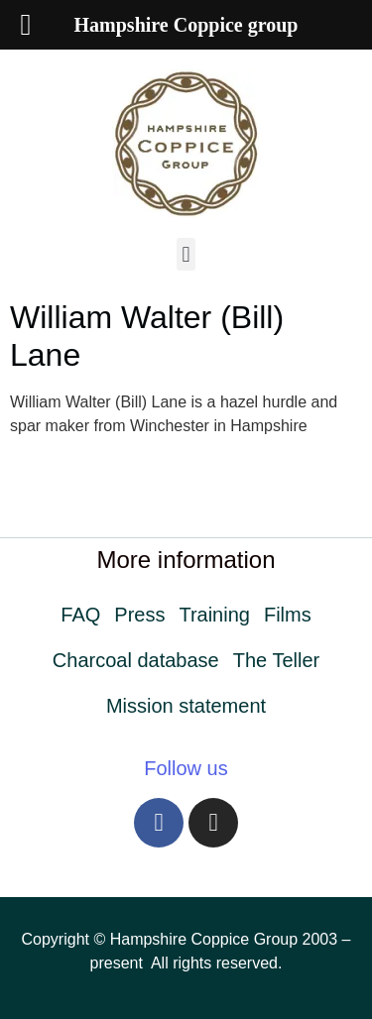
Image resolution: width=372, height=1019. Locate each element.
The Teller (276, 660)
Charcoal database (136, 660)
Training (214, 614)
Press (139, 614)
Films (287, 614)
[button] (186, 254)
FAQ (80, 614)
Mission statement (186, 706)
